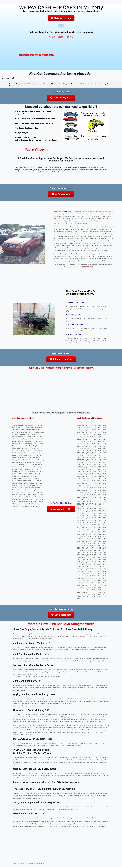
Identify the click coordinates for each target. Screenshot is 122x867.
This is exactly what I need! (61, 188)
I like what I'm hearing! (61, 92)
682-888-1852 (61, 37)
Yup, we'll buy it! (36, 149)
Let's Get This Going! (61, 503)
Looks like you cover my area (61, 609)
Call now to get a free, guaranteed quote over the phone (61, 32)
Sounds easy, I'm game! (61, 353)
